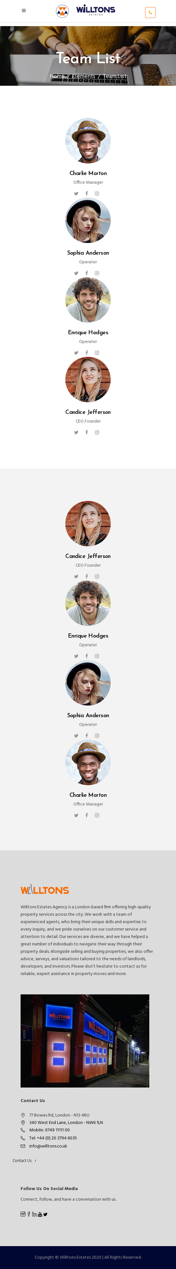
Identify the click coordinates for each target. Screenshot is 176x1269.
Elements (83, 76)
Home (57, 76)
